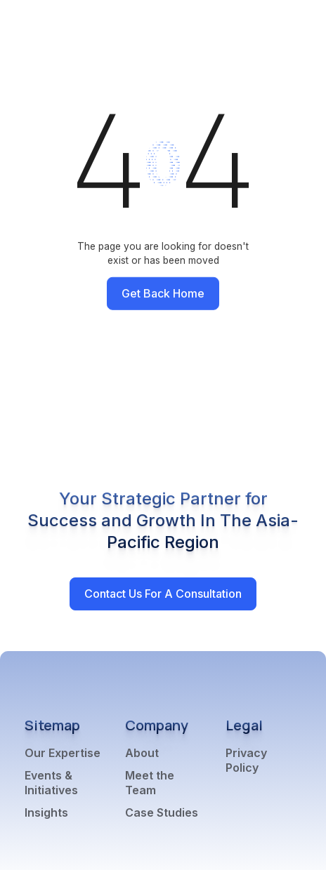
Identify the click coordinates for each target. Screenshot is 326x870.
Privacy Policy (246, 760)
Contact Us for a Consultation (163, 594)
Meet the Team (149, 782)
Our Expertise (62, 753)
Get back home (163, 293)
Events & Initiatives (51, 782)
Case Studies (161, 812)
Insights (46, 812)
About (142, 753)
